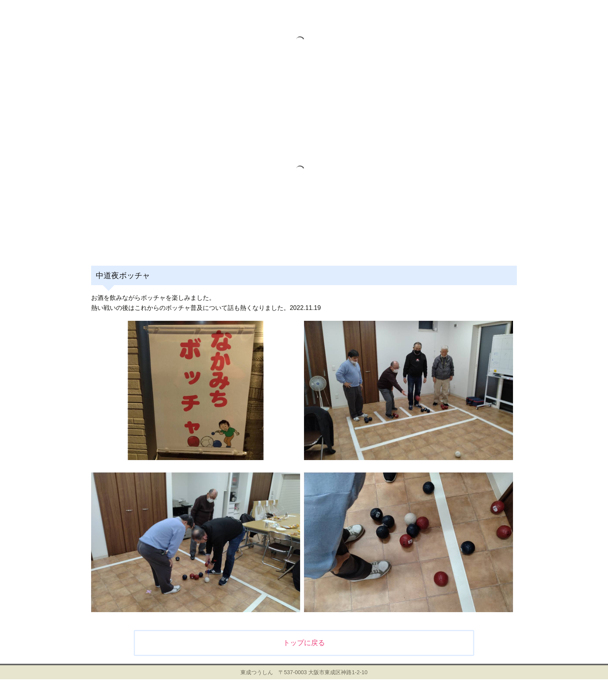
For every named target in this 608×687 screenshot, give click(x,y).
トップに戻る (304, 643)
